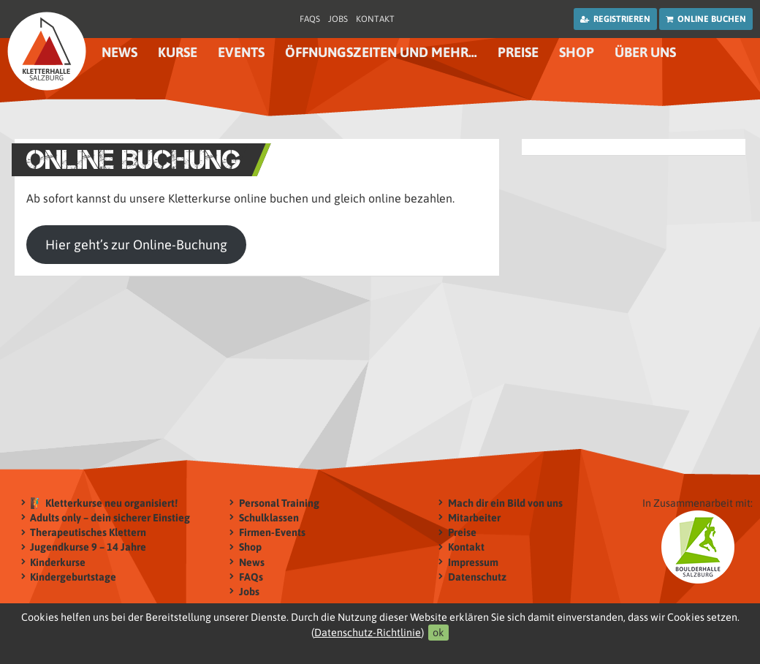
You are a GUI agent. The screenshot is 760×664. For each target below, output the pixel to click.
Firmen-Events (272, 533)
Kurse (177, 52)
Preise (518, 52)
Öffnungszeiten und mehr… (381, 52)
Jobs (338, 19)
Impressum (473, 562)
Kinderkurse (58, 562)
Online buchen (706, 19)
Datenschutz (477, 576)
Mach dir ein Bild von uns (505, 503)
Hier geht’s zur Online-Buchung (136, 244)
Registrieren (615, 19)
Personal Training (279, 503)
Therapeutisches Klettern (88, 533)
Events (241, 52)
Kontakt (375, 19)
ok (438, 632)
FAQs (310, 19)
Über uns (645, 52)
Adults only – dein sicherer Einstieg (110, 517)
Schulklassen (269, 517)
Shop (576, 52)
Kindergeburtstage (73, 576)
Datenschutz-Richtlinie (367, 632)
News (119, 52)
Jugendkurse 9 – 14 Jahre (88, 547)
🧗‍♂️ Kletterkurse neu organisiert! (104, 503)
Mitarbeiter (474, 517)
